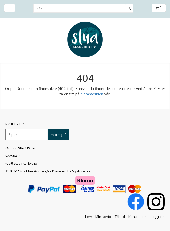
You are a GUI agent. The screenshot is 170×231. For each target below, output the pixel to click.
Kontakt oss (137, 216)
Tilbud (120, 216)
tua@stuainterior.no (21, 163)
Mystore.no (81, 171)
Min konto (103, 216)
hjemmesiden (92, 94)
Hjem (88, 216)
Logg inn (158, 216)
